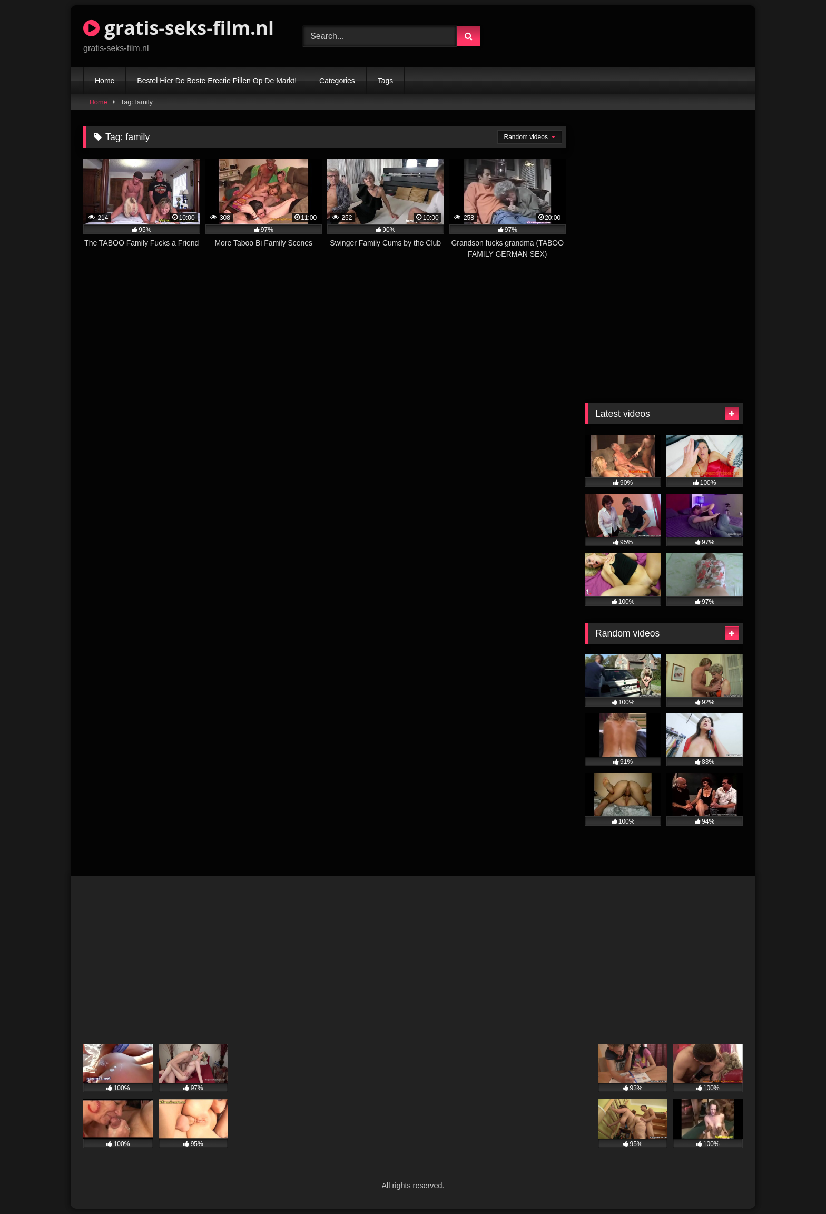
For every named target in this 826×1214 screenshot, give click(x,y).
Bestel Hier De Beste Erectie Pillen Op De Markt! (217, 80)
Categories (337, 80)
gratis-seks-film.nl (178, 28)
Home (104, 80)
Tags (386, 80)
